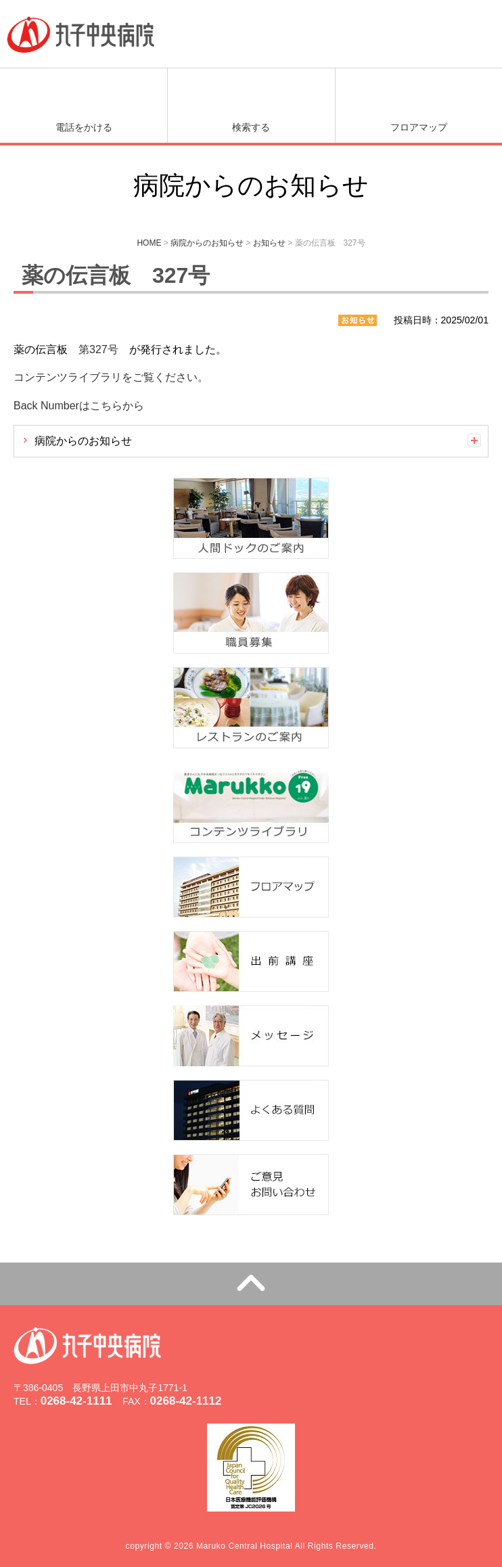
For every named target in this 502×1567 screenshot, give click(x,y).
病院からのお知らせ (83, 441)
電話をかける (83, 127)
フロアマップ (418, 127)
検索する (251, 127)
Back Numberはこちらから (79, 405)
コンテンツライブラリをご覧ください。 (111, 377)
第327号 (98, 349)
